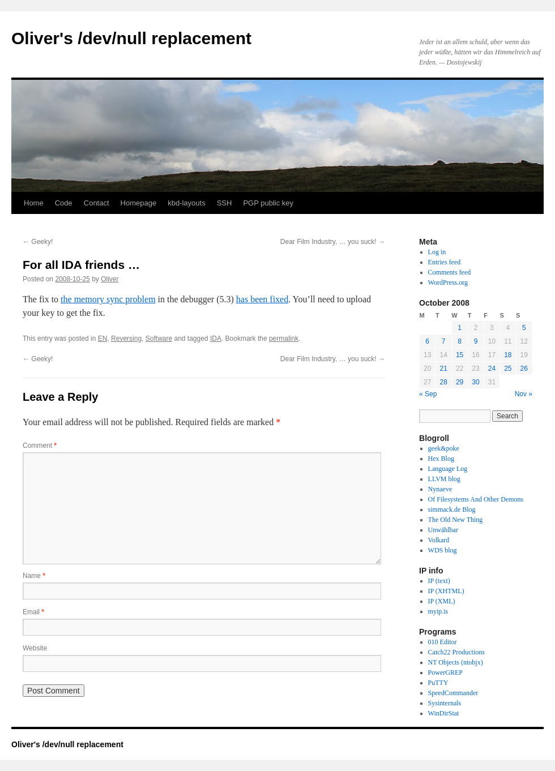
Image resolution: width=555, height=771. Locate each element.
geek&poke (443, 448)
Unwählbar (443, 530)
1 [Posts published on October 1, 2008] (460, 328)
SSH (224, 203)
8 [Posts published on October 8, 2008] (460, 341)
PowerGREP (445, 672)
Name (34, 576)
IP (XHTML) (446, 591)
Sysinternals (445, 703)
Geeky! (38, 242)
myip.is (438, 611)
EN (103, 338)
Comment (40, 445)
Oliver (109, 279)
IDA (215, 338)
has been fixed (262, 299)
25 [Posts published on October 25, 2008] (507, 368)
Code (63, 203)
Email (33, 612)
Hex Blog (441, 458)
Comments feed (449, 272)
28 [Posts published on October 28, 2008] (443, 382)
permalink (283, 338)
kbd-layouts (186, 203)
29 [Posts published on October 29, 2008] (459, 382)
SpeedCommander (453, 693)
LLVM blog (444, 479)
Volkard (439, 540)
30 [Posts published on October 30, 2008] (475, 382)
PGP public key (268, 203)
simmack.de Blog (452, 509)
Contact (96, 203)
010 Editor (442, 642)
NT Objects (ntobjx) (455, 662)
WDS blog (442, 550)
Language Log (448, 469)
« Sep (428, 394)
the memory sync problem (108, 299)
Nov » (523, 394)
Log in (437, 252)
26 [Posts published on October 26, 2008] (524, 368)
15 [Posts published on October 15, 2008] (459, 355)
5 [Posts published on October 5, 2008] (524, 328)
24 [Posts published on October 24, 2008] (492, 368)
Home (34, 203)
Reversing (126, 338)
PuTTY (438, 683)
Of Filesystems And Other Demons (476, 499)
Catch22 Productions (456, 652)
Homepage (139, 203)
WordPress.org (448, 282)
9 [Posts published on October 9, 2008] (476, 341)
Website (35, 648)
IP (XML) (441, 601)
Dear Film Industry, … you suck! (332, 242)
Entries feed (444, 262)
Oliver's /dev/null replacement (131, 38)
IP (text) (439, 581)
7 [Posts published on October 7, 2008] (444, 341)
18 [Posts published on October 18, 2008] (507, 355)
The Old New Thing (455, 520)
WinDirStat (443, 713)
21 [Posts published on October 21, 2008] (443, 368)
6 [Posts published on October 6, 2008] (427, 341)
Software (159, 338)
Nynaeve (440, 489)
